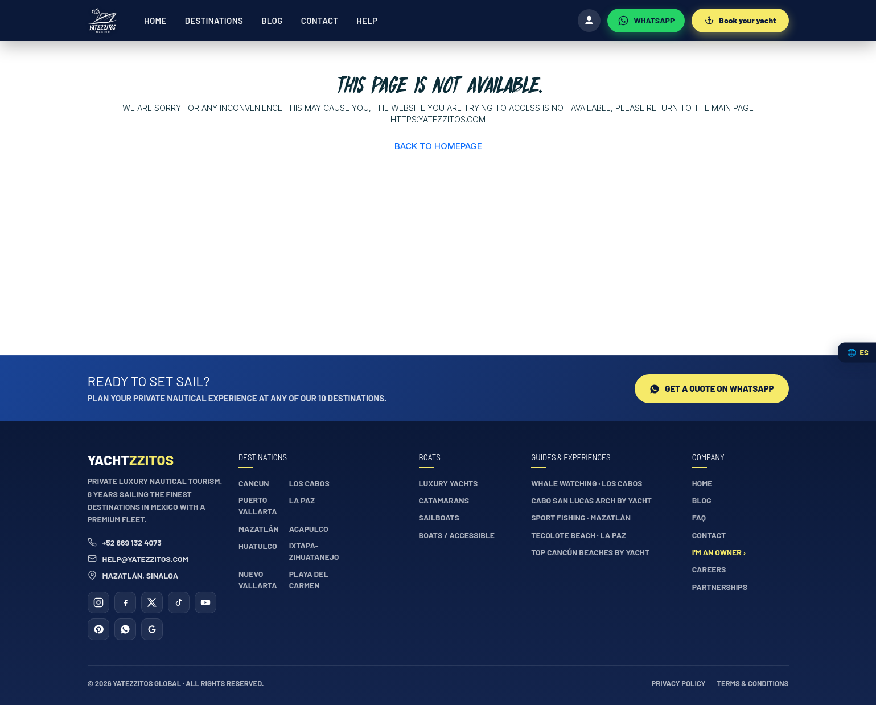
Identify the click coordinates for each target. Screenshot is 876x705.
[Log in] (589, 20)
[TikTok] (179, 602)
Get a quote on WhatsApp (711, 388)
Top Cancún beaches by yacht (590, 552)
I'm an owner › (719, 552)
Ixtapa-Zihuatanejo (314, 550)
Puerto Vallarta (257, 505)
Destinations (214, 20)
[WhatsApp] (646, 20)
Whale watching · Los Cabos (586, 483)
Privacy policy (679, 683)
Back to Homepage (438, 146)
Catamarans (444, 500)
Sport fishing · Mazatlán (581, 517)
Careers (709, 569)
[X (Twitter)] (152, 602)
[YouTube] (205, 602)
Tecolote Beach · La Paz (578, 535)
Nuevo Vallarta (257, 579)
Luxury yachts (448, 483)
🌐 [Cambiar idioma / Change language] (858, 352)
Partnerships (719, 587)
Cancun (253, 483)
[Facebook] (125, 602)
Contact (319, 20)
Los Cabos (309, 483)
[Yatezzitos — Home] (102, 20)
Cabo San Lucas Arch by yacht (591, 500)
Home (155, 20)
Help (366, 20)
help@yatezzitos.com (138, 559)
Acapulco (308, 529)
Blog (272, 20)
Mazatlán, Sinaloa (133, 575)
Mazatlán (258, 529)
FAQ (699, 517)
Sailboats (439, 517)
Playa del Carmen (308, 579)
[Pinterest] (98, 629)
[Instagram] (98, 602)
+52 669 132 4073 (125, 542)
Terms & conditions (752, 683)
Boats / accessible (457, 535)
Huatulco (257, 546)
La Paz (302, 500)
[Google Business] (152, 629)
